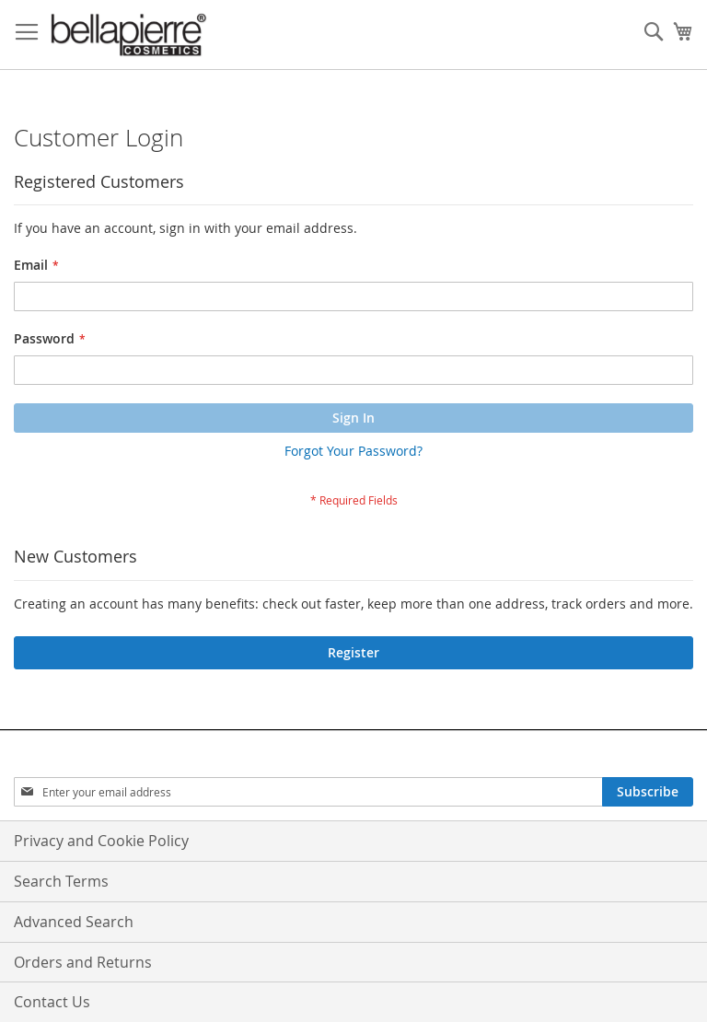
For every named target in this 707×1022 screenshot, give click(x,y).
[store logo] (129, 35)
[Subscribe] (647, 792)
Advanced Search (73, 922)
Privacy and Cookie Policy (101, 840)
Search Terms (61, 881)
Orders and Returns (83, 962)
